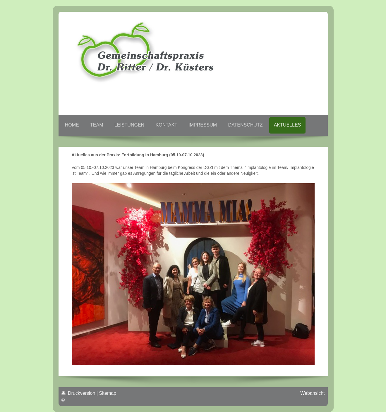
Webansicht (312, 393)
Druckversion (79, 393)
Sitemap (107, 393)
